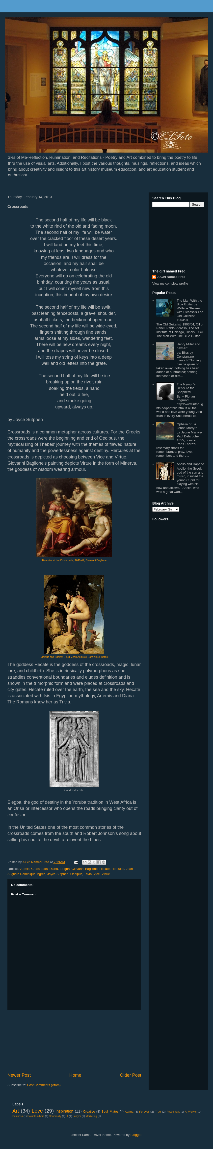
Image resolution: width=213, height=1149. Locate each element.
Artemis (24, 869)
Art (15, 1111)
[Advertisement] (74, 1041)
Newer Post (19, 1075)
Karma (129, 1111)
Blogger (136, 1135)
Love (37, 1111)
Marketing (91, 1116)
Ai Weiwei (190, 1111)
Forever (144, 1111)
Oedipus (76, 874)
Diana (54, 869)
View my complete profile (170, 283)
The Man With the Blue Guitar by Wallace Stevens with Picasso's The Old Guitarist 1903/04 (190, 310)
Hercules (117, 869)
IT (67, 1116)
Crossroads (39, 869)
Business (17, 1116)
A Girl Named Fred (171, 277)
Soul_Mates (110, 1111)
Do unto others (35, 1116)
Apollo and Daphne (190, 464)
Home (75, 1075)
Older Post (130, 1075)
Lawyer (77, 1116)
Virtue (106, 874)
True (158, 1111)
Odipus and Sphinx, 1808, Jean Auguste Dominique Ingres (74, 657)
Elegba (65, 869)
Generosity (55, 1116)
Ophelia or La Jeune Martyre (187, 426)
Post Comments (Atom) (44, 1085)
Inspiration (64, 1111)
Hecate (105, 869)
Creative (89, 1111)
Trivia (88, 874)
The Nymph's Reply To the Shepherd (186, 388)
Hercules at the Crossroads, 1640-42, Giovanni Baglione (74, 560)
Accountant (173, 1111)
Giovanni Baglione (85, 869)
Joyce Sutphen (57, 874)
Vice (97, 874)
